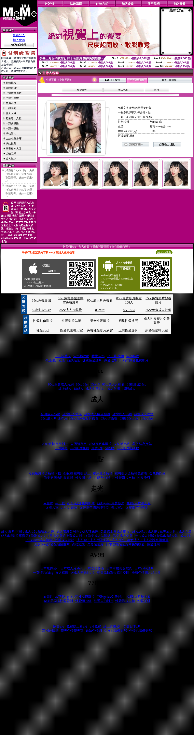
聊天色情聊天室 (72, 630)
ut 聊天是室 (69, 507)
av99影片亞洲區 (128, 448)
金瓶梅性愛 (157, 473)
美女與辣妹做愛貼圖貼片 (52, 544)
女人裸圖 (61, 572)
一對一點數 (12, 128)
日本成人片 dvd (71, 568)
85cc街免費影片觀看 (84, 418)
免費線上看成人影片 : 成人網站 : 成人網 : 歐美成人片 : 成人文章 (146, 531)
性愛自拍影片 (103, 477)
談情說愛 (11, 153)
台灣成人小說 (50, 414)
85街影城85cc (41, 310)
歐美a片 (58, 626)
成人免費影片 (95, 388)
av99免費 (61, 448)
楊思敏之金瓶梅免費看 (131, 473)
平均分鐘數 (12, 98)
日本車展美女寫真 (119, 568)
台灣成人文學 (72, 414)
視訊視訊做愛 (55, 360)
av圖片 (48, 503)
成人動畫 (113, 388)
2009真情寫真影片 (55, 444)
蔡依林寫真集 (142, 444)
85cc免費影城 (41, 300)
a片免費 (95, 626)
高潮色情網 (50, 630)
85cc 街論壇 (109, 418)
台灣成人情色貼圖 (97, 414)
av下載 (60, 503)
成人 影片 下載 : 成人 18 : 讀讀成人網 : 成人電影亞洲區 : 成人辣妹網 (49, 531)
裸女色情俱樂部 (115, 630)
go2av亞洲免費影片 (81, 503)
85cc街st (147, 418)
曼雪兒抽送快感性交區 (113, 572)
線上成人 (64, 388)
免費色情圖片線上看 (146, 572)
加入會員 (19, 40)
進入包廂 (123, 89)
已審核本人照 (14, 148)
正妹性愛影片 (128, 330)
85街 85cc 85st (129, 418)
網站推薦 (11, 143)
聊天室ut (117, 507)
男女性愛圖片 (100, 321)
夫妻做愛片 (95, 544)
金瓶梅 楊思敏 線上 (77, 473)
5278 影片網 (115, 356)
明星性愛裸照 (128, 321)
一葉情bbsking (43, 572)
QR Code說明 (164, 252)
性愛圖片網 (83, 477)
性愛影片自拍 (125, 477)
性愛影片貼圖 (71, 321)
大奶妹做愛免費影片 (134, 360)
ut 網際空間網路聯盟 (94, 507)
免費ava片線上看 (139, 503)
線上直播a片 (112, 626)
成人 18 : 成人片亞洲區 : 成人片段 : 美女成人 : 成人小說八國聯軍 (123, 540)
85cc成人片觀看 (70, 310)
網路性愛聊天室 (156, 330)
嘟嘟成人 (129, 388)
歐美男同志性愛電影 (58, 477)
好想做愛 (73, 360)
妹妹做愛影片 (92, 360)
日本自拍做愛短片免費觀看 (125, 544)
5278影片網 (81, 356)
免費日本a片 (132, 626)
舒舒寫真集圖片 (100, 444)
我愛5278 (98, 356)
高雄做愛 (78, 544)
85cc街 (100, 310)
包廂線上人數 (14, 118)
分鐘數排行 (12, 87)
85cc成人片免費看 (100, 300)
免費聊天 (82, 89)
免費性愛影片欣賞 (100, 330)
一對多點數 (12, 123)
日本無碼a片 (49, 568)
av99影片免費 (79, 448)
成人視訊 (11, 158)
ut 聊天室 (52, 507)
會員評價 (11, 103)
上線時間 (11, 108)
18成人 (78, 388)
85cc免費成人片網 (158, 310)
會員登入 (19, 35)
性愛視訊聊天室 (71, 330)
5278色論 (132, 356)
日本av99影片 (144, 568)
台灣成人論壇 (143, 414)
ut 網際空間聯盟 (137, 507)
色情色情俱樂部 (140, 630)
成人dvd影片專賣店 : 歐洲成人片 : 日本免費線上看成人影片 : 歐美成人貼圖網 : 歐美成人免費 (67, 535)
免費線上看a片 (77, 626)
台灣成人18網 (122, 414)
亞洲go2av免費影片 (110, 503)
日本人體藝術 (94, 568)
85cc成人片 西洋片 (54, 418)
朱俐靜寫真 (78, 444)
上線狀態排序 (14, 138)
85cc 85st (129, 310)
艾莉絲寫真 (122, 444)
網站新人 (11, 133)
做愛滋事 (110, 360)
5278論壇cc (63, 356)
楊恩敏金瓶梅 (102, 473)
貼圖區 (109, 448)
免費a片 (96, 448)
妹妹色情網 (94, 630)
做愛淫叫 (153, 544)
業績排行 (11, 82)
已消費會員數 (14, 93)
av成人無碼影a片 (83, 572)
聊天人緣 (11, 113)
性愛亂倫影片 (43, 321)
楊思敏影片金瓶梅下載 (44, 473)
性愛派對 (143, 477)
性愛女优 (42, 330)
